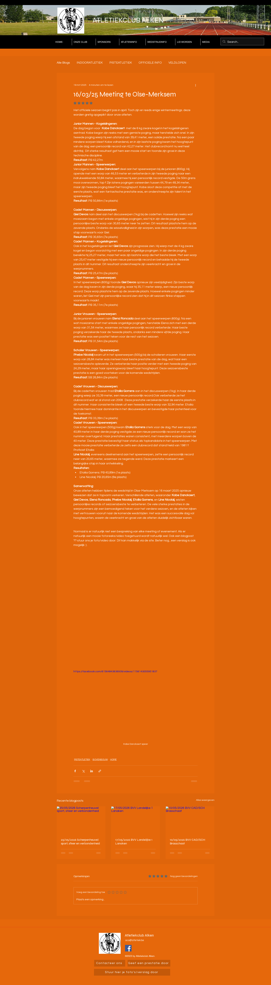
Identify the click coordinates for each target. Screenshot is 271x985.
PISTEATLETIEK (120, 62)
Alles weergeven (205, 800)
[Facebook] (128, 948)
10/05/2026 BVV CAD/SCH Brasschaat (187, 841)
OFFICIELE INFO (150, 62)
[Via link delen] (99, 771)
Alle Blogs (63, 62)
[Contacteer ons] (109, 963)
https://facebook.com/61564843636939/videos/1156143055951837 (115, 671)
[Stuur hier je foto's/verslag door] (132, 972)
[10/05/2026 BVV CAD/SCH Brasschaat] (190, 820)
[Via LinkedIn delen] (91, 771)
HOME (113, 759)
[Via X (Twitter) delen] (83, 771)
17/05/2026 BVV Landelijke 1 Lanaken (133, 841)
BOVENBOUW (100, 759)
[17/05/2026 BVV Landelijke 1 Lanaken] (135, 820)
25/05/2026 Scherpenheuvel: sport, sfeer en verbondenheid (80, 841)
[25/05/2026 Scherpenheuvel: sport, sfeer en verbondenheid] (81, 820)
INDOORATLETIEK (90, 62)
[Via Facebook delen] (75, 771)
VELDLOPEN (177, 62)
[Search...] (242, 42)
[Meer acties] (196, 85)
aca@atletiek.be (134, 940)
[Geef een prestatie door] (149, 963)
